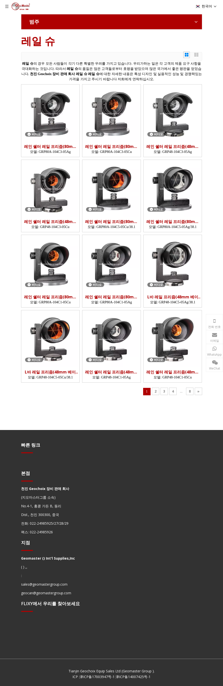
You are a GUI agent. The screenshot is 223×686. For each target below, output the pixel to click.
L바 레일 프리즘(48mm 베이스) (172, 297)
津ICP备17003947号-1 (97, 676)
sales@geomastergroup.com (44, 584)
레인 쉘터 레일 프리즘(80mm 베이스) (50, 146)
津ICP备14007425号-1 (133, 676)
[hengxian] (27, 452)
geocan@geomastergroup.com (46, 593)
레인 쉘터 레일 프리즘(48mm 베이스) (172, 146)
